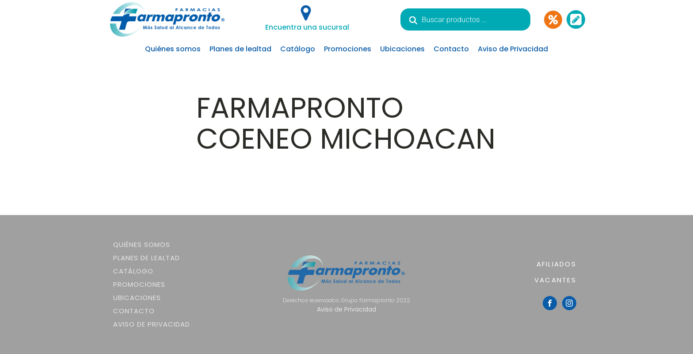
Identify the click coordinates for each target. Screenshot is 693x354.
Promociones (347, 49)
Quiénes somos (173, 49)
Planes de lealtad (240, 49)
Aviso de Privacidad (513, 49)
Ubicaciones (402, 49)
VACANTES (555, 280)
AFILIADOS (556, 264)
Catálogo (297, 49)
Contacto (451, 49)
